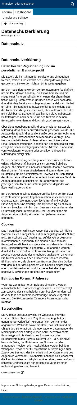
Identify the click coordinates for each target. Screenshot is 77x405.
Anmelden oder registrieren (18, 3)
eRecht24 (15, 372)
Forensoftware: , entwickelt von (38, 398)
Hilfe (4, 390)
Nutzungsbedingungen (29, 385)
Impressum (8, 385)
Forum (7, 12)
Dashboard (23, 12)
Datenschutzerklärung (57, 385)
